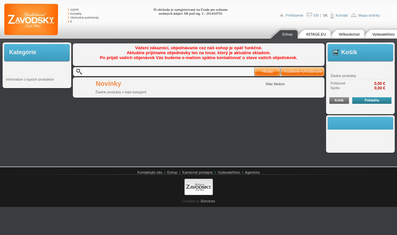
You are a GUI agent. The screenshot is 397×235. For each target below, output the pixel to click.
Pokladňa (372, 100)
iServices (208, 201)
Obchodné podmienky (84, 17)
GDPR (74, 9)
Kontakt (342, 15)
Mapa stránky (369, 15)
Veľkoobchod (349, 34)
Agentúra (252, 172)
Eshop (287, 34)
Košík (339, 100)
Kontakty (76, 13)
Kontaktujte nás (150, 172)
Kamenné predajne (197, 172)
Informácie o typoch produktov (30, 79)
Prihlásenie (294, 15)
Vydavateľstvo (383, 34)
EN (316, 15)
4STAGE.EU (316, 34)
